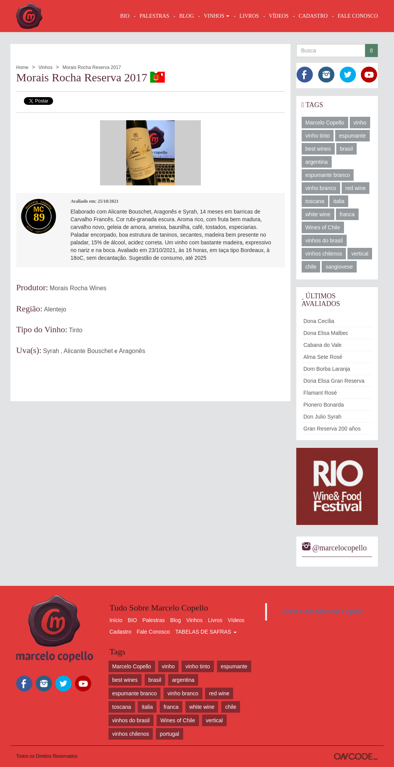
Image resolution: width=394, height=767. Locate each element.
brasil (346, 149)
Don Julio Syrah (323, 417)
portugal (169, 734)
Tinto (75, 330)
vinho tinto (318, 136)
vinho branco (321, 188)
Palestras (154, 16)
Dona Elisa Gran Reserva (334, 381)
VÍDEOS (279, 16)
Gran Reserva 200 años (332, 429)
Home (22, 67)
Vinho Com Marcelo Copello (322, 612)
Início (116, 620)
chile (311, 267)
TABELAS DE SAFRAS (205, 632)
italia (338, 201)
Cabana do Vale (323, 345)
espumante (352, 136)
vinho (360, 122)
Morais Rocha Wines (78, 288)
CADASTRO (313, 16)
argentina (317, 162)
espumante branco (328, 175)
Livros (215, 620)
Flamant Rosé (320, 393)
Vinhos (45, 67)
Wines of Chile (323, 227)
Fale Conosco (153, 632)
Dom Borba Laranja (327, 369)
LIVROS (249, 16)
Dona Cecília (319, 321)
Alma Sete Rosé (323, 357)
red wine (356, 188)
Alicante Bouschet (88, 351)
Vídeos (236, 620)
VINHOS (216, 16)
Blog (175, 620)
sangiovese (339, 267)
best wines (318, 149)
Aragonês (132, 351)
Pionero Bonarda (324, 405)
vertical (359, 254)
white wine (318, 214)
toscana (315, 201)
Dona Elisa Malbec (326, 333)
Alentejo (55, 309)
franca (347, 214)
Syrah (51, 351)
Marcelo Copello (325, 122)
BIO (124, 16)
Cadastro (121, 632)
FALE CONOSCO (358, 16)
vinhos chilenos (324, 254)
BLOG (186, 16)
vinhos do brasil (324, 240)
